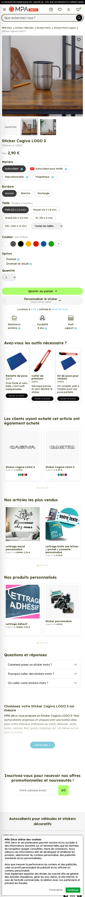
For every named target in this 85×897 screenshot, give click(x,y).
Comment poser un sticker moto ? (30, 664)
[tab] (38, 488)
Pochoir (12, 259)
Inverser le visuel (19, 263)
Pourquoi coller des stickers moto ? (31, 673)
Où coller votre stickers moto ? (28, 683)
